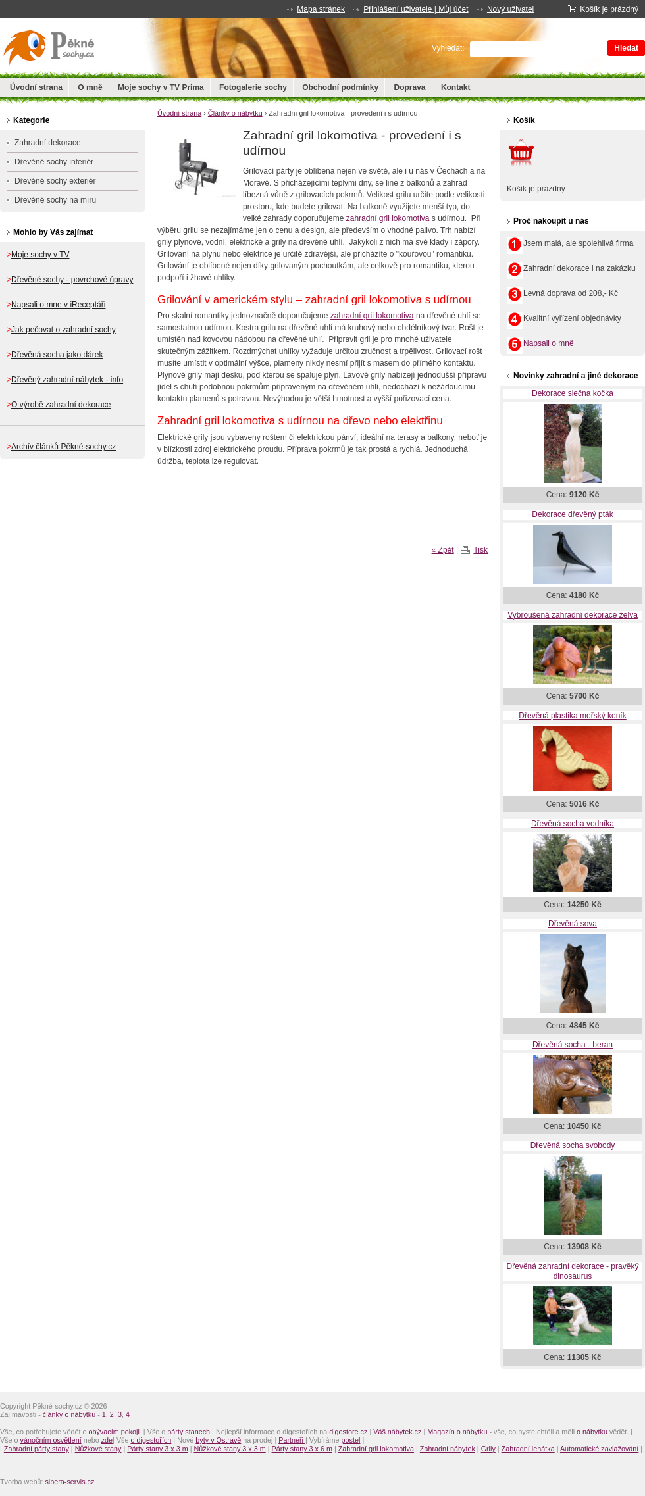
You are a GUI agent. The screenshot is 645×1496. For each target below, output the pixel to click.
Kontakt (456, 87)
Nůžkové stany (98, 1449)
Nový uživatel (510, 9)
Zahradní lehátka (528, 1449)
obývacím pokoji (113, 1431)
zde (107, 1440)
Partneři (291, 1440)
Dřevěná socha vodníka (572, 823)
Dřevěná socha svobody (572, 1145)
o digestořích (151, 1440)
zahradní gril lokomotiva (388, 218)
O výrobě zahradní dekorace (61, 404)
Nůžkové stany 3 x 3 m (230, 1449)
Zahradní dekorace (47, 142)
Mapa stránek (321, 9)
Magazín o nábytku (457, 1431)
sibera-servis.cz (69, 1481)
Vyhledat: (448, 48)
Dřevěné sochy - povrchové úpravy (72, 279)
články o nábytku (69, 1414)
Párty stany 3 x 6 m (302, 1449)
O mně (90, 87)
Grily (488, 1449)
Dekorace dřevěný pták (572, 514)
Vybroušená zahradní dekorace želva (572, 615)
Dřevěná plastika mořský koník (572, 715)
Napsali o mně (548, 343)
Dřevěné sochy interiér (53, 161)
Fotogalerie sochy (253, 87)
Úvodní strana (36, 87)
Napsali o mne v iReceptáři (58, 304)
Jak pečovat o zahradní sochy (63, 329)
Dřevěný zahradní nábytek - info (67, 379)
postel (351, 1440)
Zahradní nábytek (447, 1449)
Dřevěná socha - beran (572, 1044)
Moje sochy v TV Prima (161, 87)
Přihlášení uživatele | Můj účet (415, 9)
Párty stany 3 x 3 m (157, 1449)
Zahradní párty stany (36, 1449)
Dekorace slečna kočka (572, 393)
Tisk (480, 550)
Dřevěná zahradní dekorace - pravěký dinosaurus (573, 1271)
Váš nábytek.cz (397, 1431)
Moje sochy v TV (40, 254)
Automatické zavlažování (599, 1449)
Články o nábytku (235, 113)
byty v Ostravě (218, 1440)
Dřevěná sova (572, 923)
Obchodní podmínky (340, 87)
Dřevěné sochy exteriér (54, 181)
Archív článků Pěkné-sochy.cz (63, 446)
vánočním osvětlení (51, 1440)
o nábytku (592, 1431)
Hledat (626, 48)
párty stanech (188, 1431)
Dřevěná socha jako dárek (57, 354)
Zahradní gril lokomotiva (376, 1449)
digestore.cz (348, 1431)
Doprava (410, 87)
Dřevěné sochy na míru (55, 200)
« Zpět (443, 550)
